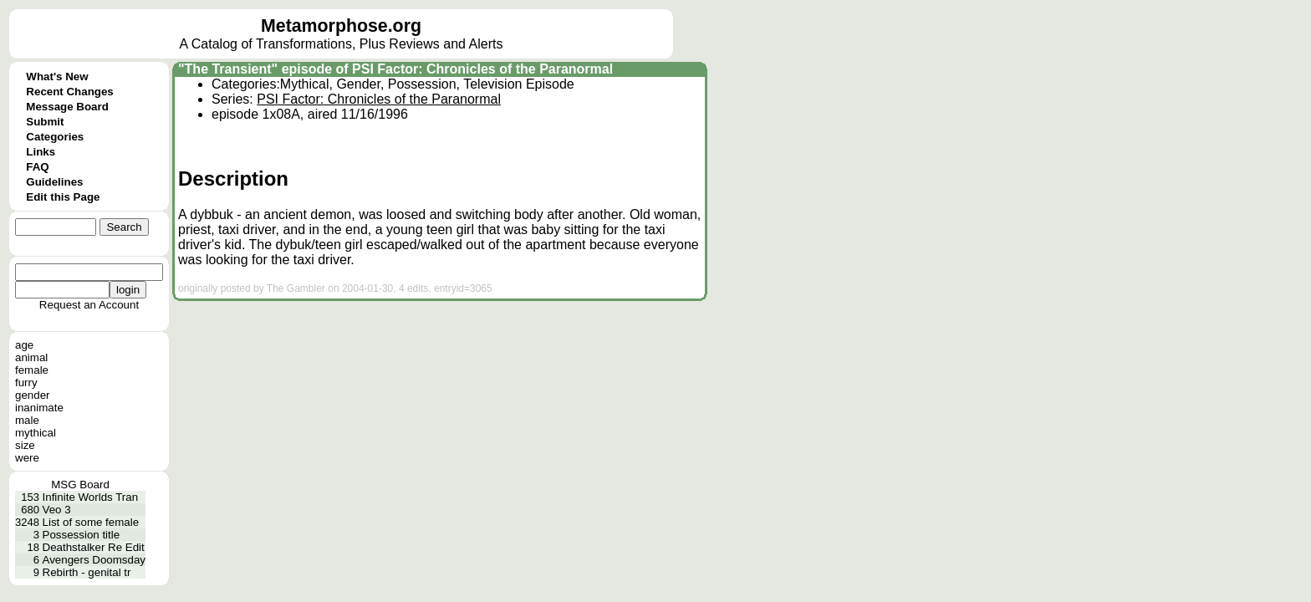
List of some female (91, 522)
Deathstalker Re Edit (94, 547)
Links (40, 151)
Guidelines (54, 182)
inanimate (39, 407)
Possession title (81, 534)
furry (26, 382)
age (24, 345)
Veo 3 (57, 509)
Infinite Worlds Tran (91, 497)
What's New (57, 76)
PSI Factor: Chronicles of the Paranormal (379, 99)
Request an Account (89, 304)
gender (32, 395)
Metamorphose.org (341, 26)
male (27, 420)
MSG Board (80, 484)
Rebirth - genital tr (87, 572)
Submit (45, 121)
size (25, 445)
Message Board (67, 106)
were (27, 458)
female (31, 370)
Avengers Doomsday (94, 560)
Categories (55, 136)
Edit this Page (62, 197)
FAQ (37, 167)
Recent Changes (69, 91)
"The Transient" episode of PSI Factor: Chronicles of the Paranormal (395, 69)
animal (31, 357)
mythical (35, 432)
